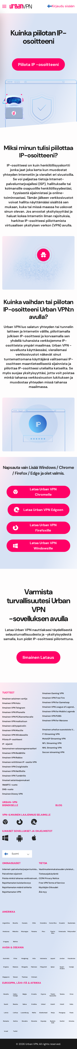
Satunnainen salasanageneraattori (19, 748)
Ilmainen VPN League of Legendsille (58, 707)
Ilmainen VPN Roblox (12, 757)
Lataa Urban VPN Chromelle (35, 492)
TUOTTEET (8, 692)
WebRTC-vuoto (9, 784)
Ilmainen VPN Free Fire (53, 698)
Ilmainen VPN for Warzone (55, 720)
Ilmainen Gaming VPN (53, 693)
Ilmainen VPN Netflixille (13, 771)
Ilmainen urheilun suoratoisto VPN (58, 729)
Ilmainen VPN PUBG (51, 716)
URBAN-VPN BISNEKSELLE (10, 804)
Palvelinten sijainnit (12, 873)
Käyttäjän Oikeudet (48, 887)
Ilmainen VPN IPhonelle (13, 712)
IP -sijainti (7, 744)
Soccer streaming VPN (53, 752)
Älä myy (43, 892)
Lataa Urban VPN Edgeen (38, 510)
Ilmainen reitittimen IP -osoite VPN (19, 762)
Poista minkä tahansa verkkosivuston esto (20, 878)
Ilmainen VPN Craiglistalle (15, 766)
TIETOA (43, 863)
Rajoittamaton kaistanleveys (16, 883)
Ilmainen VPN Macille (12, 730)
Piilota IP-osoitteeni (12, 739)
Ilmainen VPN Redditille (13, 753)
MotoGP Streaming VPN (54, 738)
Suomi (16, 853)
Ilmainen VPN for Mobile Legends (58, 711)
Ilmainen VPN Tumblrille (14, 775)
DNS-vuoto (7, 789)
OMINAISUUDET (11, 863)
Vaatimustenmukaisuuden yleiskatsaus (57, 869)
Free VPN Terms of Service (52, 883)
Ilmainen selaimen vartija (14, 698)
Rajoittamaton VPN (11, 892)
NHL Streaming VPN (52, 747)
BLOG (58, 805)
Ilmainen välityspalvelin (14, 726)
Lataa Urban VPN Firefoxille (35, 528)
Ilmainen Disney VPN (12, 794)
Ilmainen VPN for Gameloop (55, 702)
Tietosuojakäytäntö (48, 873)
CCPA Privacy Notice (49, 878)
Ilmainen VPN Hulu (11, 703)
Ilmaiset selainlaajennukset (16, 780)
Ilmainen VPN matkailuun (14, 721)
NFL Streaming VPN (51, 743)
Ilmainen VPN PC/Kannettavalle (17, 716)
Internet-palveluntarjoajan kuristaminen (20, 869)
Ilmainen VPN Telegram (13, 707)
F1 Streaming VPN (51, 734)
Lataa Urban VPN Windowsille (35, 545)
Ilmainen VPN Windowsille (15, 735)
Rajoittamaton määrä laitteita (17, 887)
